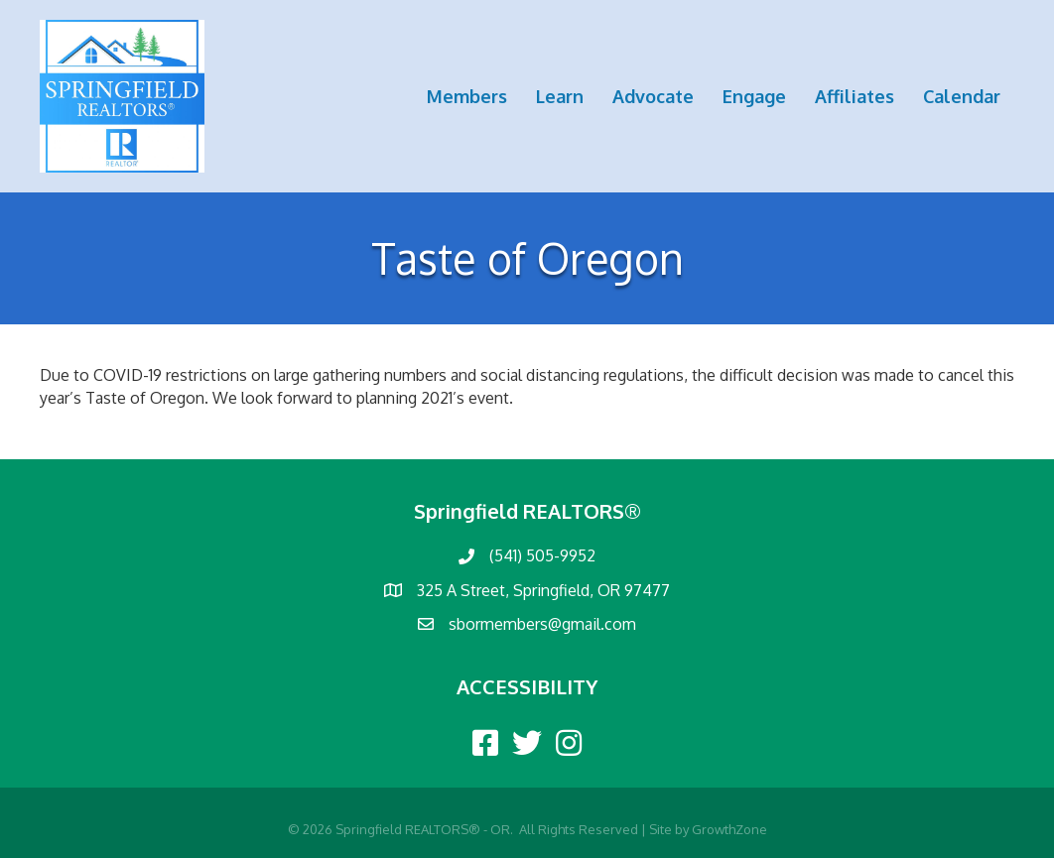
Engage (754, 96)
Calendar (961, 96)
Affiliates (854, 96)
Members (467, 96)
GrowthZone (729, 829)
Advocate (653, 96)
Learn (560, 96)
